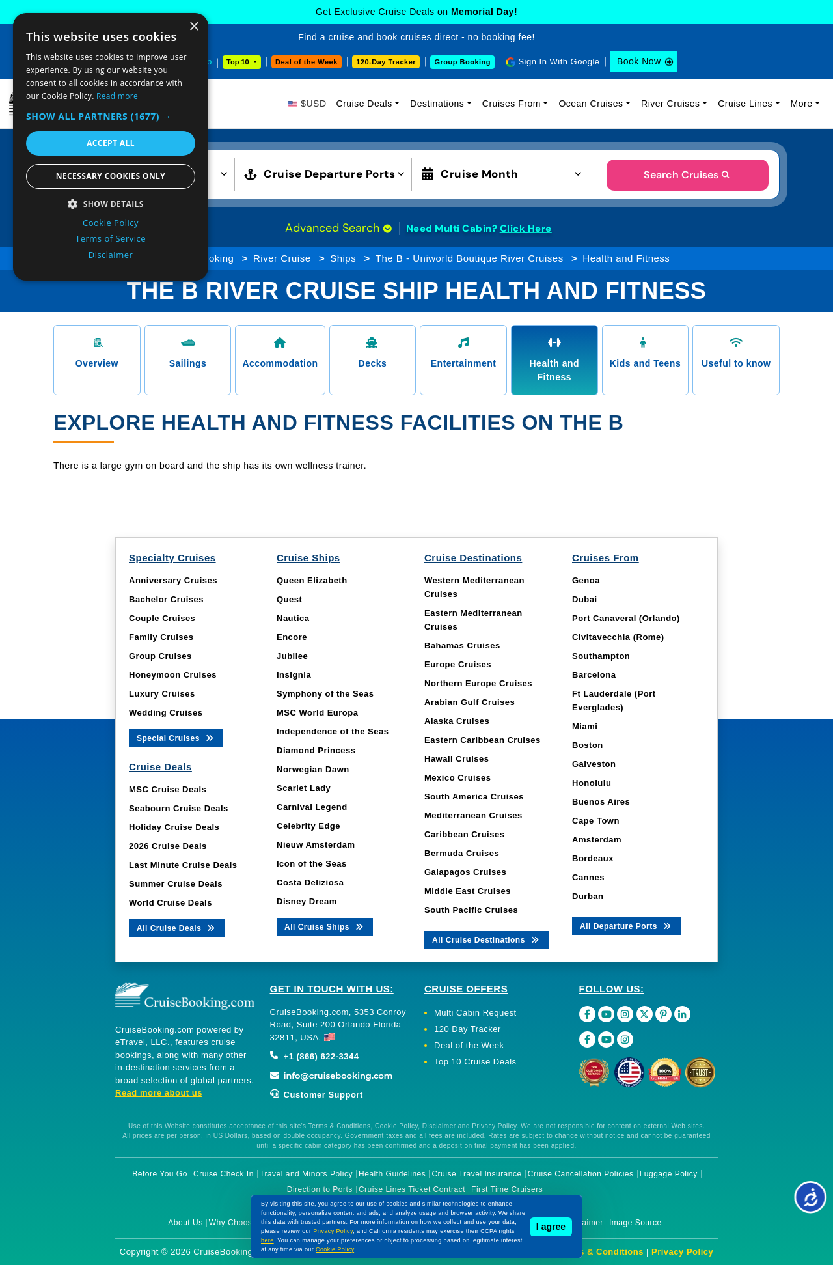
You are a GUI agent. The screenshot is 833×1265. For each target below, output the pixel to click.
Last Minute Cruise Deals (183, 865)
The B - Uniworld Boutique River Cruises (470, 258)
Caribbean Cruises (464, 834)
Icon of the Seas (312, 864)
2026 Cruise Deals (168, 846)
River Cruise (282, 258)
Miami (584, 726)
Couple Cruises (162, 618)
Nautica (293, 618)
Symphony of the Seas (325, 694)
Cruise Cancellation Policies (581, 1173)
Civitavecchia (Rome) (618, 637)
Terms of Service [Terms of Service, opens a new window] (110, 238)
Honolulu (591, 783)
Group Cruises (160, 656)
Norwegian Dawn (313, 769)
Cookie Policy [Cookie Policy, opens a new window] (111, 223)
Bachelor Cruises (166, 599)
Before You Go (159, 1173)
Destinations (437, 103)
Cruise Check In (223, 1173)
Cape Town (596, 821)
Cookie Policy (335, 1249)
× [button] (193, 27)
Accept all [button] (111, 142)
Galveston (594, 764)
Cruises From (511, 103)
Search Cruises (687, 175)
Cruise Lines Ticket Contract (412, 1189)
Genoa (586, 580)
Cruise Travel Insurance (476, 1173)
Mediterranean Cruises (473, 815)
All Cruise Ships (324, 926)
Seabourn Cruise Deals (178, 808)
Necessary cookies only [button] (110, 176)
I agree (551, 1226)
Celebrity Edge (308, 826)
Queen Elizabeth (312, 580)
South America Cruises (474, 796)
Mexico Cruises (457, 778)
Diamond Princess (316, 750)
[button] (110, 116)
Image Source (635, 1222)
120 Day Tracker (467, 1029)
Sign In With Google (558, 61)
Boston (587, 745)
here (267, 1240)
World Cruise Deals (170, 903)
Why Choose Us (239, 1222)
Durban (588, 896)
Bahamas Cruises (462, 645)
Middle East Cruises (467, 891)
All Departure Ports (626, 925)
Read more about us (158, 1093)
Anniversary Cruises (173, 580)
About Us (185, 1222)
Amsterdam (596, 839)
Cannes (588, 877)
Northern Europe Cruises (478, 683)
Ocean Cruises (590, 103)
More (802, 103)
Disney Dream (307, 901)
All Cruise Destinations (486, 939)
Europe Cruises (457, 664)
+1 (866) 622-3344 (314, 1056)
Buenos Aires (601, 802)
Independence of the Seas (333, 731)
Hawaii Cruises (456, 759)
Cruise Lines (745, 103)
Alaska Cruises (456, 721)
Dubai (584, 599)
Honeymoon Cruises (173, 675)
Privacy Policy (682, 1252)
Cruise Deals (364, 103)
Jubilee (292, 656)
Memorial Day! (484, 12)
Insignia (294, 675)
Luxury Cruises (162, 694)
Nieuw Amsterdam (316, 845)
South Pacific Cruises (471, 910)
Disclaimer (583, 1222)
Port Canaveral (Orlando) (626, 618)
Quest (289, 599)
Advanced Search (338, 228)
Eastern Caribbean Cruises (482, 740)
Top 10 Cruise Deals (475, 1061)
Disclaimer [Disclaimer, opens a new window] (111, 254)
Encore (292, 637)
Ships (343, 258)
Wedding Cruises (165, 712)
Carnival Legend (312, 807)
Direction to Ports (320, 1189)
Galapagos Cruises (465, 872)
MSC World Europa (317, 712)
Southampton (601, 656)
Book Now (639, 61)
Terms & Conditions (601, 1252)
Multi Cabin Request (475, 1013)
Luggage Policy (669, 1173)
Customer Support (316, 1095)
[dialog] (110, 147)
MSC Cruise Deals (167, 789)
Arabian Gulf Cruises (469, 702)
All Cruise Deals (177, 927)
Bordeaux (593, 858)
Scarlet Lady (304, 788)
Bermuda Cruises (461, 853)
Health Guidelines (392, 1173)
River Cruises (670, 103)
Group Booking (462, 62)
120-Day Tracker (386, 62)
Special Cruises (176, 737)
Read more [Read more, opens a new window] (117, 96)
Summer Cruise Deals (176, 884)
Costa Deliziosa (310, 882)
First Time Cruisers (507, 1189)
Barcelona (594, 675)
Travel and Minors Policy (306, 1173)
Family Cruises (161, 637)
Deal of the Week (306, 62)
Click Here (526, 228)
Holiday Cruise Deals (174, 827)
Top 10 (238, 62)
